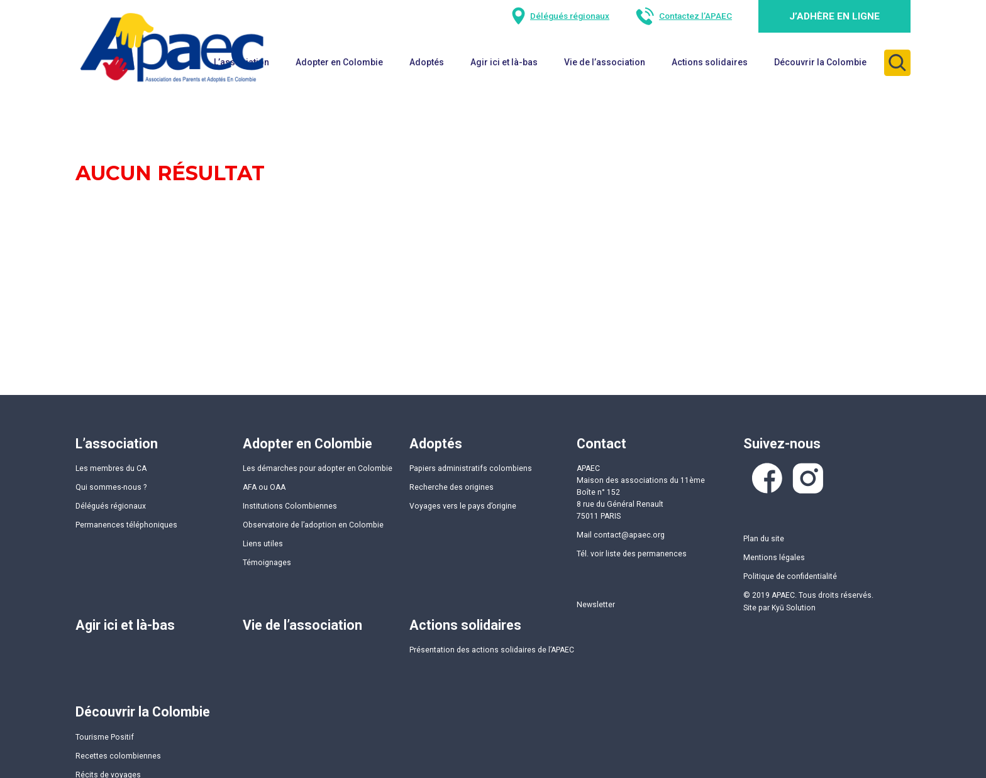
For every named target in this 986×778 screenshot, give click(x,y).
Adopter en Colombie (307, 443)
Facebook (767, 478)
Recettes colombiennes (118, 756)
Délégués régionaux (569, 16)
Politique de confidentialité (790, 576)
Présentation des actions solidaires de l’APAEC (491, 650)
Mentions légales (774, 557)
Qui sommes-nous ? (111, 487)
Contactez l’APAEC (695, 16)
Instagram (808, 478)
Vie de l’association (604, 62)
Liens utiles (263, 543)
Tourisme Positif (104, 737)
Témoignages (267, 562)
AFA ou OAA (264, 487)
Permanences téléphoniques (126, 525)
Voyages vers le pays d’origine (462, 506)
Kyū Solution (794, 607)
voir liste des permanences (638, 553)
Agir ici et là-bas (504, 62)
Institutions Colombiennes (290, 506)
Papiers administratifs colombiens (470, 468)
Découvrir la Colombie (820, 62)
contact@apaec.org (629, 535)
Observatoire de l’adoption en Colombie (313, 525)
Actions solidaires (710, 62)
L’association (116, 443)
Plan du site (763, 538)
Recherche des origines (451, 487)
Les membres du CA (111, 468)
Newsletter (596, 604)
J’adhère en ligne (834, 16)
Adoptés (426, 62)
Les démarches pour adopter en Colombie (317, 468)
